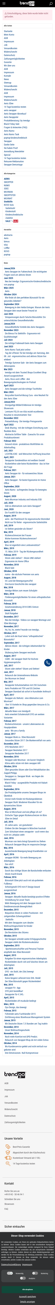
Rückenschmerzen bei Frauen (18, 535)
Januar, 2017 (9, 733)
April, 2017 (9, 694)
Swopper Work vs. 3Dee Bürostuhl (20, 737)
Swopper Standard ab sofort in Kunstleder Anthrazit (28, 691)
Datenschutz (10, 1116)
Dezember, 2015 (11, 909)
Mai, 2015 (8, 984)
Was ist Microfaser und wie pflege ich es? (23, 812)
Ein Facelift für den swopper (17, 512)
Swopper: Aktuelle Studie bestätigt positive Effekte (27, 896)
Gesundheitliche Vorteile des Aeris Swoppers (24, 327)
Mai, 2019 (8, 532)
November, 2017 (11, 626)
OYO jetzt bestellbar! (14, 991)
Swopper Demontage (13, 164)
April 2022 (9, 424)
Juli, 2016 (8, 821)
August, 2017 (10, 655)
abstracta (8, 235)
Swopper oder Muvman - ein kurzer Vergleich (25, 760)
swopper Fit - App (12, 987)
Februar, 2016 (10, 877)
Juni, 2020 (9, 509)
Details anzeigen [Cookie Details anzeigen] (27, 1301)
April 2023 (9, 385)
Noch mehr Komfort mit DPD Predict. (21, 1036)
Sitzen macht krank (13, 874)
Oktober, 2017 (10, 633)
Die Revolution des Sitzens (16, 932)
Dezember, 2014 (11, 1027)
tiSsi (6, 244)
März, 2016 (9, 867)
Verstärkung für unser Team (17, 900)
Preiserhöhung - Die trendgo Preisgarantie (23, 421)
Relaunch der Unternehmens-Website (21, 675)
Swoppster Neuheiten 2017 (17, 753)
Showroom (9, 1204)
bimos (7, 241)
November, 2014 (11, 1033)
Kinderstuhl (10, 211)
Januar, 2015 (9, 1020)
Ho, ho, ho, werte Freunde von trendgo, (22, 629)
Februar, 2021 (10, 470)
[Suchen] (50, 4)
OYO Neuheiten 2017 (14, 747)
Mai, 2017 (8, 681)
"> (11, 221)
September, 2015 (11, 945)
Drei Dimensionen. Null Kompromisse (21, 1053)
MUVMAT (8, 198)
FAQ (6, 1209)
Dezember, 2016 (11, 743)
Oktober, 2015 (10, 935)
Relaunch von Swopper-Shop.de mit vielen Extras (27, 1040)
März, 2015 (9, 1004)
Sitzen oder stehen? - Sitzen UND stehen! (23, 558)
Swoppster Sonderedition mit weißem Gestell (25, 460)
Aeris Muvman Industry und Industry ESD (23, 499)
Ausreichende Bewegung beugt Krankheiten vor (26, 851)
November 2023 (11, 330)
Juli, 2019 (8, 525)
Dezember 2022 (11, 418)
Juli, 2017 (8, 665)
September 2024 (11, 304)
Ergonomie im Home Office (17, 561)
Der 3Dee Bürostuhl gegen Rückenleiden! (23, 981)
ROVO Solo (9, 205)
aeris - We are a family (15, 730)
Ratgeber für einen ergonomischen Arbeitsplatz (26, 958)
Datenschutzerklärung (11, 1264)
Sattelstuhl (10, 208)
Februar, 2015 (10, 1010)
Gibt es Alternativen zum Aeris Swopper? (23, 506)
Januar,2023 (9, 402)
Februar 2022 (10, 441)
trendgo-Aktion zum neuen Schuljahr (21, 590)
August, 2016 (10, 808)
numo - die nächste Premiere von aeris (22, 574)
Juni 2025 (8, 278)
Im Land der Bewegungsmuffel (19, 580)
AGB (6, 1083)
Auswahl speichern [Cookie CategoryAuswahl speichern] (27, 1296)
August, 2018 (10, 577)
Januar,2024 (9, 323)
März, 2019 (9, 548)
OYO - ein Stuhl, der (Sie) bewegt (19, 971)
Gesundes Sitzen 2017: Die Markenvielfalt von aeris (28, 740)
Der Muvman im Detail (15, 678)
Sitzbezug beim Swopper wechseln (20, 652)
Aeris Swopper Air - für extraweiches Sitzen (24, 473)
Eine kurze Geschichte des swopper (20, 584)
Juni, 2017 (9, 672)
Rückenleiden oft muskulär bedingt (20, 1000)
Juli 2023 (8, 340)
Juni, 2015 (9, 974)
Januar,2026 (9, 268)
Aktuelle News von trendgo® (17, 711)
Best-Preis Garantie (21, 1147)
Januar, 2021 (9, 476)
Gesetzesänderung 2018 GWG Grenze (21, 607)
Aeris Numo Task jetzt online (17, 349)
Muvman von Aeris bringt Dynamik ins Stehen (25, 841)
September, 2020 (11, 486)
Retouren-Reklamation (14, 161)
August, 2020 (10, 496)
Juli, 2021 (8, 450)
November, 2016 (11, 756)
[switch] (10, 1273)
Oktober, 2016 (10, 766)
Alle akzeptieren (27, 1289)
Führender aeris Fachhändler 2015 (20, 1014)
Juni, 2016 (9, 838)
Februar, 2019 (10, 555)
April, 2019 (9, 541)
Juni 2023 (8, 346)
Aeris (6, 238)
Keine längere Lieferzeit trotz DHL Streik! (23, 978)
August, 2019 (10, 515)
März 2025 (9, 288)
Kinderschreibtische (14, 214)
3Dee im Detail (11, 818)
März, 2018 (9, 594)
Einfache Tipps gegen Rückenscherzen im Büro (26, 815)
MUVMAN (8, 191)
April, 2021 (9, 457)
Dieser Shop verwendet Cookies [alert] (27, 1235)
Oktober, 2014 (10, 1043)
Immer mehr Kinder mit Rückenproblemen (23, 799)
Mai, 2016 (8, 847)
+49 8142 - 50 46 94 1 (14, 1194)
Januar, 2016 (9, 893)
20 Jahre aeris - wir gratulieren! (18, 825)
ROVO (6, 251)
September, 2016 (11, 789)
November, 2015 (11, 929)
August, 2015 (10, 955)
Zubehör (9, 218)
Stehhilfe (9, 919)
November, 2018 (11, 564)
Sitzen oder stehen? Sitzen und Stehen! (22, 668)
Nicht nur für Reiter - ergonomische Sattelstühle (26, 522)
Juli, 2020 (8, 502)
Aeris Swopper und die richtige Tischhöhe (23, 388)
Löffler (7, 248)
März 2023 (9, 392)
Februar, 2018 (10, 603)
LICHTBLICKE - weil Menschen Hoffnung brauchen (27, 454)
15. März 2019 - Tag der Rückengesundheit (24, 551)
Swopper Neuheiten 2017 (16, 750)
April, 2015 (9, 997)
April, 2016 (9, 854)
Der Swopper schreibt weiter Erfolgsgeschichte (25, 939)
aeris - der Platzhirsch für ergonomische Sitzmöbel (27, 519)
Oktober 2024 (10, 294)
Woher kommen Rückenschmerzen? (21, 538)
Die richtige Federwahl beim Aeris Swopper (24, 343)
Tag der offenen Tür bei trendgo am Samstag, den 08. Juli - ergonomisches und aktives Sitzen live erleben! (26, 356)
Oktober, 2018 (10, 571)
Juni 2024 (8, 314)
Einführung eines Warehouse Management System (27, 1017)
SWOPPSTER (9, 195)
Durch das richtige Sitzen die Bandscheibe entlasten (28, 870)
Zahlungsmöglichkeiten (14, 1122)
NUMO (7, 185)
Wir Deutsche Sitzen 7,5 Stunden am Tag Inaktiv (26, 1023)
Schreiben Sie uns (12, 1199)
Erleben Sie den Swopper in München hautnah (25, 828)
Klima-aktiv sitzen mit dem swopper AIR (23, 763)
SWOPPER (8, 182)
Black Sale (9, 568)
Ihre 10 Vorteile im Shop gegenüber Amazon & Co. (27, 704)
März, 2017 (9, 708)
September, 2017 (11, 642)
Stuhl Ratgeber (11, 613)
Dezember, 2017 (11, 616)
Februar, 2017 (10, 721)
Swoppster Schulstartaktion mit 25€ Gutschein (25, 685)
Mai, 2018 (8, 587)
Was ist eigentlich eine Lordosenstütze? (22, 545)
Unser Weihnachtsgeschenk (17, 1030)
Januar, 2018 (9, 610)
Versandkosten (11, 1102)
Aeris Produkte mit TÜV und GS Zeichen (22, 688)
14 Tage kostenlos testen (15, 158)
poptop (7, 254)
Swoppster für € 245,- (14, 994)
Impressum (9, 1089)
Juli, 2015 (8, 968)
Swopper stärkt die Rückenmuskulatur (22, 942)
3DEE (6, 188)
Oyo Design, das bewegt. (16, 1007)
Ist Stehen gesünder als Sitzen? (19, 528)
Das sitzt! (9, 864)
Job (6, 1096)
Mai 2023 (8, 369)
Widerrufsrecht (11, 1109)
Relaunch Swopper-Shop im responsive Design (25, 844)
